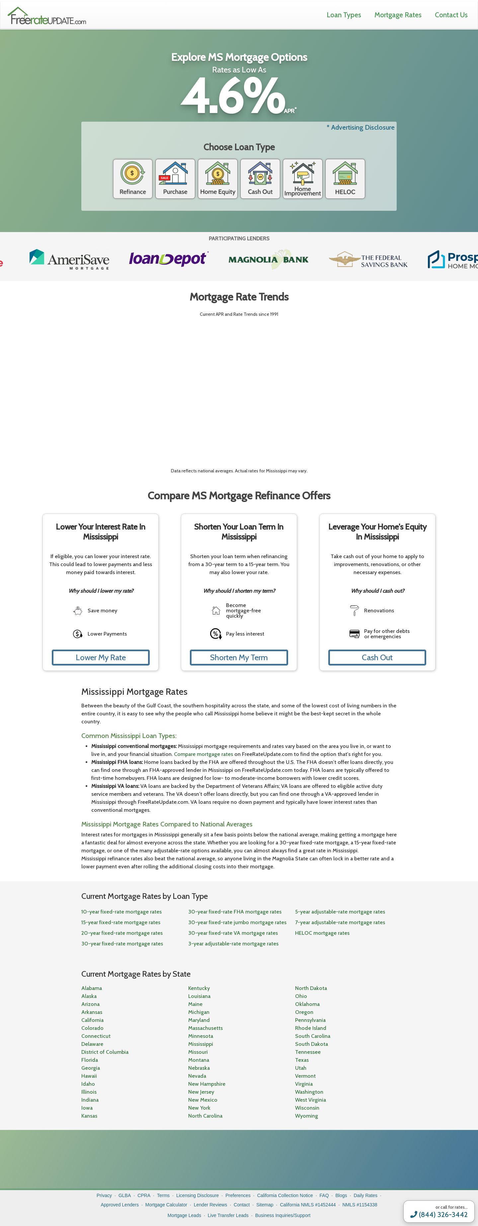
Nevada (197, 1076)
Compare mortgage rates (203, 754)
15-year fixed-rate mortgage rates (120, 922)
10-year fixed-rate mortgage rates (121, 912)
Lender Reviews (210, 1204)
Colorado (92, 1028)
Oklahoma (307, 1004)
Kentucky (199, 988)
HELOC (345, 179)
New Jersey (201, 1092)
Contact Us (451, 15)
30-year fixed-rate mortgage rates (122, 943)
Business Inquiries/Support (283, 1215)
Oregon (304, 1012)
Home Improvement (303, 179)
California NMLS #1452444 (308, 1204)
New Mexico (202, 1100)
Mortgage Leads (184, 1215)
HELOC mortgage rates (322, 933)
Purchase (175, 179)
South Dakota (311, 1044)
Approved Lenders (119, 1204)
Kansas (89, 1116)
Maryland (199, 1020)
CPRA (143, 1195)
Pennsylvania (310, 1020)
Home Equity (218, 179)
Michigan (198, 1012)
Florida (89, 1060)
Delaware (92, 1044)
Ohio (301, 996)
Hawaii (89, 1076)
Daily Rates (365, 1195)
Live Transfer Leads (228, 1215)
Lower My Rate (101, 657)
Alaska (89, 996)
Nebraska (199, 1068)
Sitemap (264, 1204)
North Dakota (311, 988)
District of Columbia (104, 1052)
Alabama (91, 988)
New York (199, 1108)
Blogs (341, 1195)
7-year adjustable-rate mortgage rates (340, 922)
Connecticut (96, 1036)
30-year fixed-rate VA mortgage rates (233, 933)
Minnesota (200, 1036)
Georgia (90, 1068)
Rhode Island (310, 1028)
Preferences (237, 1195)
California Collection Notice (285, 1195)
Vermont (305, 1076)
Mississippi (200, 1044)
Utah (300, 1068)
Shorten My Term (239, 657)
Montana (198, 1060)
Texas (302, 1060)
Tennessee (308, 1052)
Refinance (133, 179)
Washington (309, 1092)
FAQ (324, 1195)
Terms (163, 1195)
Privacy (104, 1195)
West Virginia (310, 1100)
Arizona (90, 1004)
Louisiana (199, 996)
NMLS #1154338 (359, 1204)
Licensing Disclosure (197, 1195)
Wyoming (306, 1116)
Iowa (87, 1108)
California (92, 1020)
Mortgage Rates (398, 15)
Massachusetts (205, 1028)
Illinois (89, 1092)
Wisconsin (307, 1108)
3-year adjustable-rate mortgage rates (233, 943)
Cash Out (260, 179)
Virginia (304, 1084)
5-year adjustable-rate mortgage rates (340, 912)
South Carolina (312, 1036)
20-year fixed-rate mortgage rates (122, 933)
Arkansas (91, 1012)
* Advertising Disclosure (361, 127)
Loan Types (344, 15)
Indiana (90, 1100)
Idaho (88, 1084)
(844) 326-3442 (439, 1214)
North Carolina (205, 1116)
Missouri (198, 1052)
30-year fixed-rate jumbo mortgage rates (237, 922)
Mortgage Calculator (166, 1204)
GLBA (125, 1195)
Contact (242, 1204)
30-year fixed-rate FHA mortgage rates (234, 912)
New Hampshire (206, 1084)
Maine (195, 1004)
